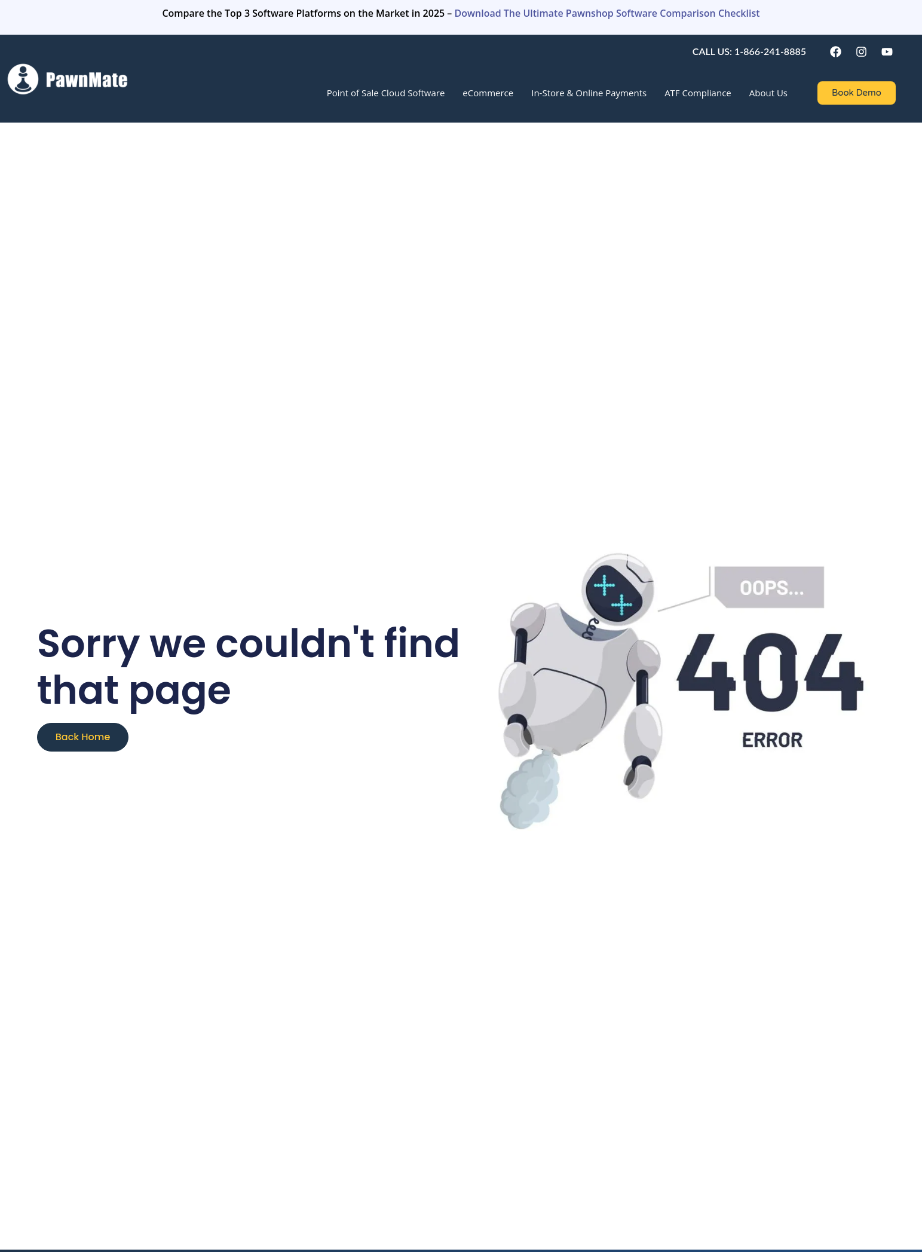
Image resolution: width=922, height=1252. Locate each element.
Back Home (83, 737)
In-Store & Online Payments (589, 93)
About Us (768, 93)
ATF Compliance (697, 93)
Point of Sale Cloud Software (386, 93)
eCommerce (487, 93)
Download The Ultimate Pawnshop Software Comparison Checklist (607, 13)
